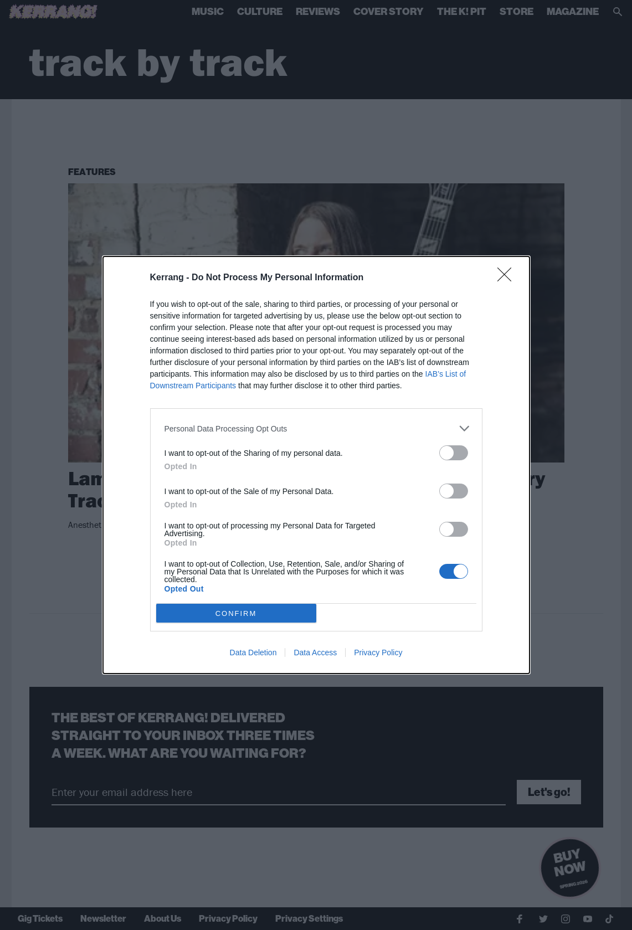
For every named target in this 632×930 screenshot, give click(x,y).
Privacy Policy (378, 652)
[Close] (507, 278)
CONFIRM (236, 613)
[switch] (453, 452)
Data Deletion (253, 652)
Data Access (315, 652)
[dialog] (316, 465)
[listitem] (316, 428)
